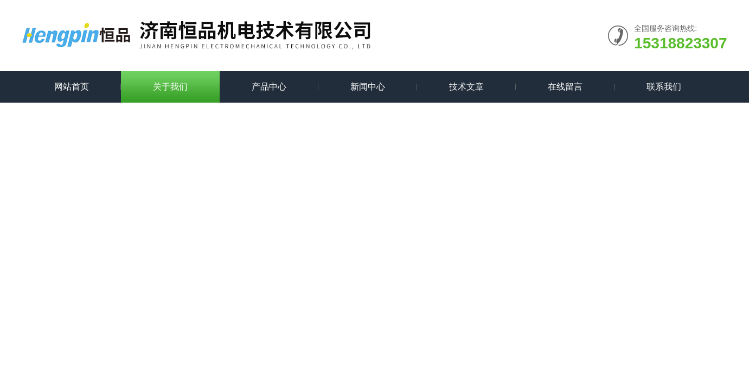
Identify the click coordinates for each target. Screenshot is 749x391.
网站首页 (71, 86)
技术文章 (466, 86)
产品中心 (269, 86)
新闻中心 (367, 86)
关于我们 (170, 86)
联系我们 (663, 86)
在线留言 (565, 86)
